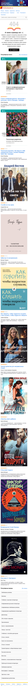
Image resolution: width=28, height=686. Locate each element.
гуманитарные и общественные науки (12, 648)
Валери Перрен (4, 260)
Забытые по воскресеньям (9, 258)
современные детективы (8, 678)
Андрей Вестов (4, 207)
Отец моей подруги (7, 470)
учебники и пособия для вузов (10, 633)
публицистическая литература (10, 663)
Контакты (8, 684)
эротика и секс (6, 674)
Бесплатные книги (5, 12)
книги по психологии (7, 640)
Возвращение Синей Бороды (10, 527)
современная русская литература (11, 603)
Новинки (7, 10)
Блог (18, 12)
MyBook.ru (19, 684)
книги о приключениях (8, 626)
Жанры (2, 10)
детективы (4, 614)
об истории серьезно (7, 618)
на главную (13, 50)
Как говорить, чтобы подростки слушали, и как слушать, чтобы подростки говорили (14, 314)
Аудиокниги (12, 10)
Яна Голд (3, 580)
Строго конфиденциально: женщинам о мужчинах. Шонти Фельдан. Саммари (13, 99)
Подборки (12, 12)
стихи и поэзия (6, 644)
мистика (4, 655)
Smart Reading (4, 102)
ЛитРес (13, 684)
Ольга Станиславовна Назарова (9, 370)
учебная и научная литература (10, 600)
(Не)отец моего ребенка (8, 419)
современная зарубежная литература (12, 611)
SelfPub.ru (25, 684)
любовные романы (7, 592)
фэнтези (4, 596)
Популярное (23, 12)
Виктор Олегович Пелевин (7, 529)
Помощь (2, 684)
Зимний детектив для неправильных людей (12, 367)
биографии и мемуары (8, 670)
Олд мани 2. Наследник (8, 578)
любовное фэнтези (7, 667)
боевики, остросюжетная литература (11, 659)
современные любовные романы (10, 607)
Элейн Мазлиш (4, 317)
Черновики (3, 14)
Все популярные (23, 54)
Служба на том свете (7, 205)
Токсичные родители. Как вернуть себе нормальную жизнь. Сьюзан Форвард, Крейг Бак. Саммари (13, 152)
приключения (5, 622)
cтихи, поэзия (5, 637)
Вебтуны (18, 10)
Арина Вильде (4, 421)
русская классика (6, 652)
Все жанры (24, 588)
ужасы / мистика (6, 629)
